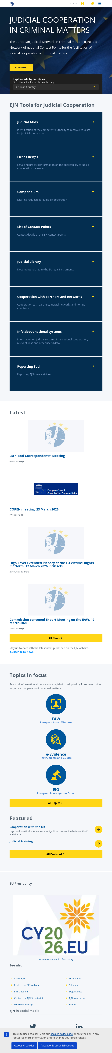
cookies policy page (62, 1034)
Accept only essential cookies (57, 1045)
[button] (56, 638)
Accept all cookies (24, 1045)
